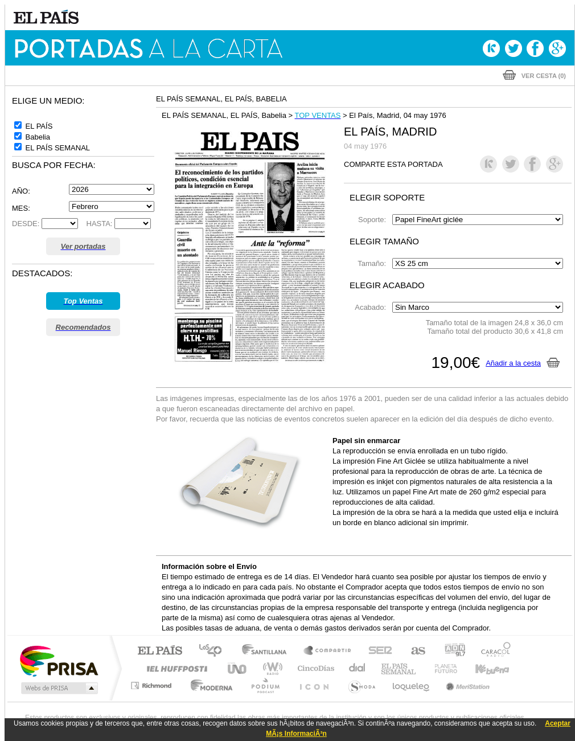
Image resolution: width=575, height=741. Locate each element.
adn (450, 651)
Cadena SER (377, 651)
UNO (238, 668)
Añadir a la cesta (523, 363)
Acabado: (372, 307)
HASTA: (96, 223)
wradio (270, 668)
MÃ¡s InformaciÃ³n (296, 734)
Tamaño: (374, 263)
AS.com (413, 651)
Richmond (152, 685)
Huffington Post (175, 668)
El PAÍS (160, 651)
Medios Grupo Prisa (58, 688)
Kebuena (482, 668)
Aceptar (557, 723)
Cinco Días (314, 668)
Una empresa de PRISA (59, 660)
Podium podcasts (265, 685)
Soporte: (374, 219)
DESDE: (25, 223)
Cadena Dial (357, 668)
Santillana (267, 651)
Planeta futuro (441, 668)
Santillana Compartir (327, 651)
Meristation (466, 685)
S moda (361, 685)
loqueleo (411, 685)
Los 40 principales (214, 651)
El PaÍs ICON (313, 685)
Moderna (209, 685)
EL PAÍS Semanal (399, 668)
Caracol (492, 651)
